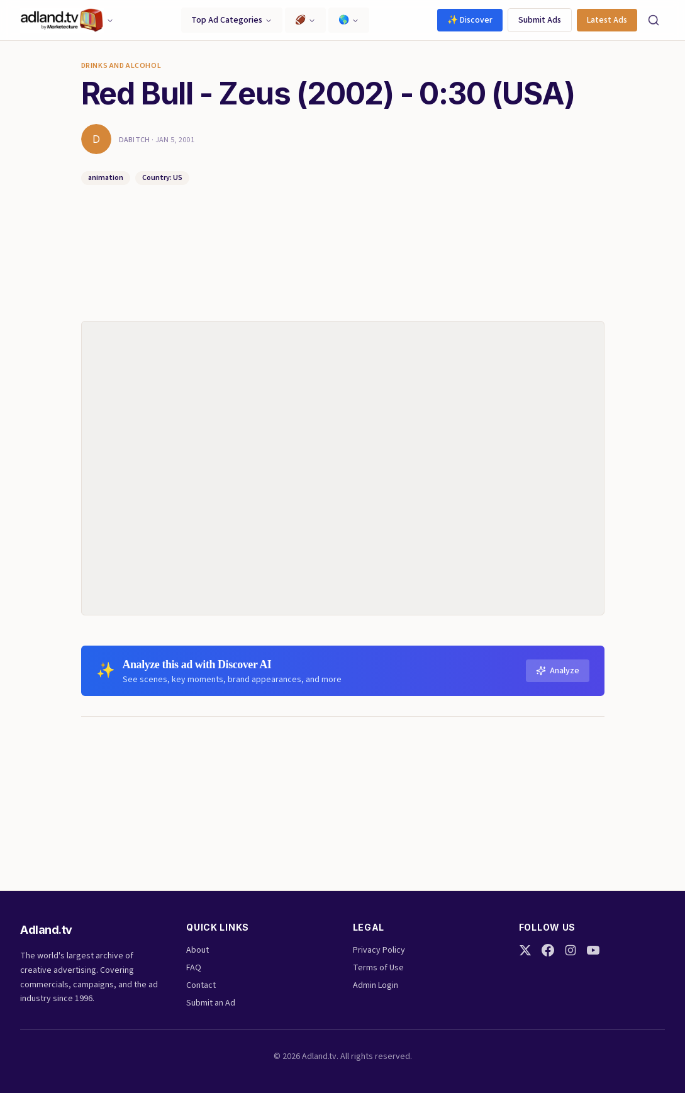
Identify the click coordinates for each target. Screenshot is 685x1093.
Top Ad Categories (231, 20)
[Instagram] (570, 950)
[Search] (653, 20)
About (197, 950)
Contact (201, 985)
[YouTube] (593, 950)
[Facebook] (548, 950)
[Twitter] (525, 950)
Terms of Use (378, 967)
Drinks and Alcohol (121, 66)
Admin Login (375, 985)
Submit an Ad (210, 1003)
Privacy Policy (379, 950)
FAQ (193, 967)
